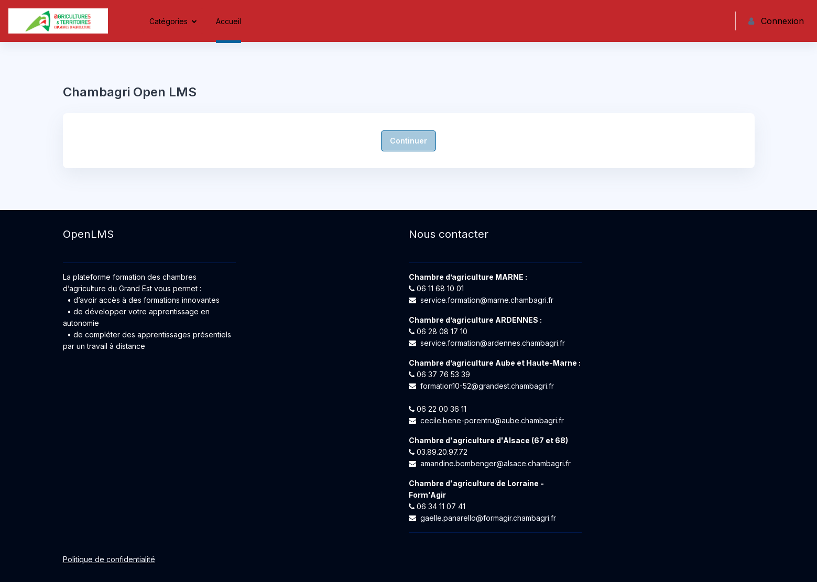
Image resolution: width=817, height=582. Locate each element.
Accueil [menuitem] (228, 21)
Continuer (408, 140)
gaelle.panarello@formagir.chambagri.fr (488, 517)
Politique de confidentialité (109, 559)
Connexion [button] (776, 21)
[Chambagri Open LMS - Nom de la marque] (58, 21)
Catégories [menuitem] (168, 21)
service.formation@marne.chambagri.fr (486, 299)
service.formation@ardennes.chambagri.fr (492, 342)
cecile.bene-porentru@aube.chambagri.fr (492, 420)
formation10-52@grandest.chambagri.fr (487, 385)
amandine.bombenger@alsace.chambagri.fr (495, 463)
